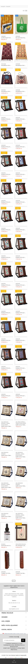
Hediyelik (8, 6)
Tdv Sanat (3, 63)
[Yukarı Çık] (14, 661)
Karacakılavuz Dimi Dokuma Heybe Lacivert (11, 91)
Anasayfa (3, 6)
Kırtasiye (3, 544)
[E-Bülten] (23, 640)
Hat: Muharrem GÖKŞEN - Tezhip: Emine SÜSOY (5, 423)
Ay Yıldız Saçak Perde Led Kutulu (9, 37)
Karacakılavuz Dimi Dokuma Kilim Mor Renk (11, 65)
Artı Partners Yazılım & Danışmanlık (17, 655)
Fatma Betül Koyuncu (21, 544)
